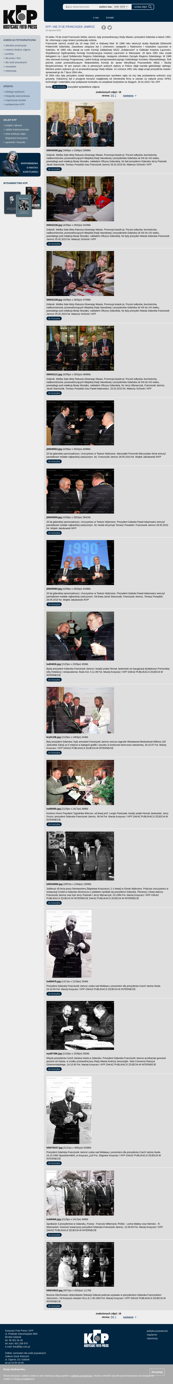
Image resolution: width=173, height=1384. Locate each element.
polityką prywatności (81, 1375)
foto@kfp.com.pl (21, 1346)
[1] (112, 95)
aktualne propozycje (16, 45)
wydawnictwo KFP (15, 104)
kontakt (110, 17)
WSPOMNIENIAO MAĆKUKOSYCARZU (29, 167)
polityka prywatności (157, 1331)
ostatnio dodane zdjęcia (17, 49)
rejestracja (10, 70)
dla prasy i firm (13, 58)
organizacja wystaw (15, 100)
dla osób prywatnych (16, 62)
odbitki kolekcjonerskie (17, 129)
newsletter (10, 66)
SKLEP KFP (10, 120)
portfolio (9, 54)
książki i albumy (13, 125)
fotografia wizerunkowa (17, 96)
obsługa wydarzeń (14, 91)
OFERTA (8, 86)
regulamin (152, 1334)
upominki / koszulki (15, 142)
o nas (96, 17)
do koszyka (60, 86)
